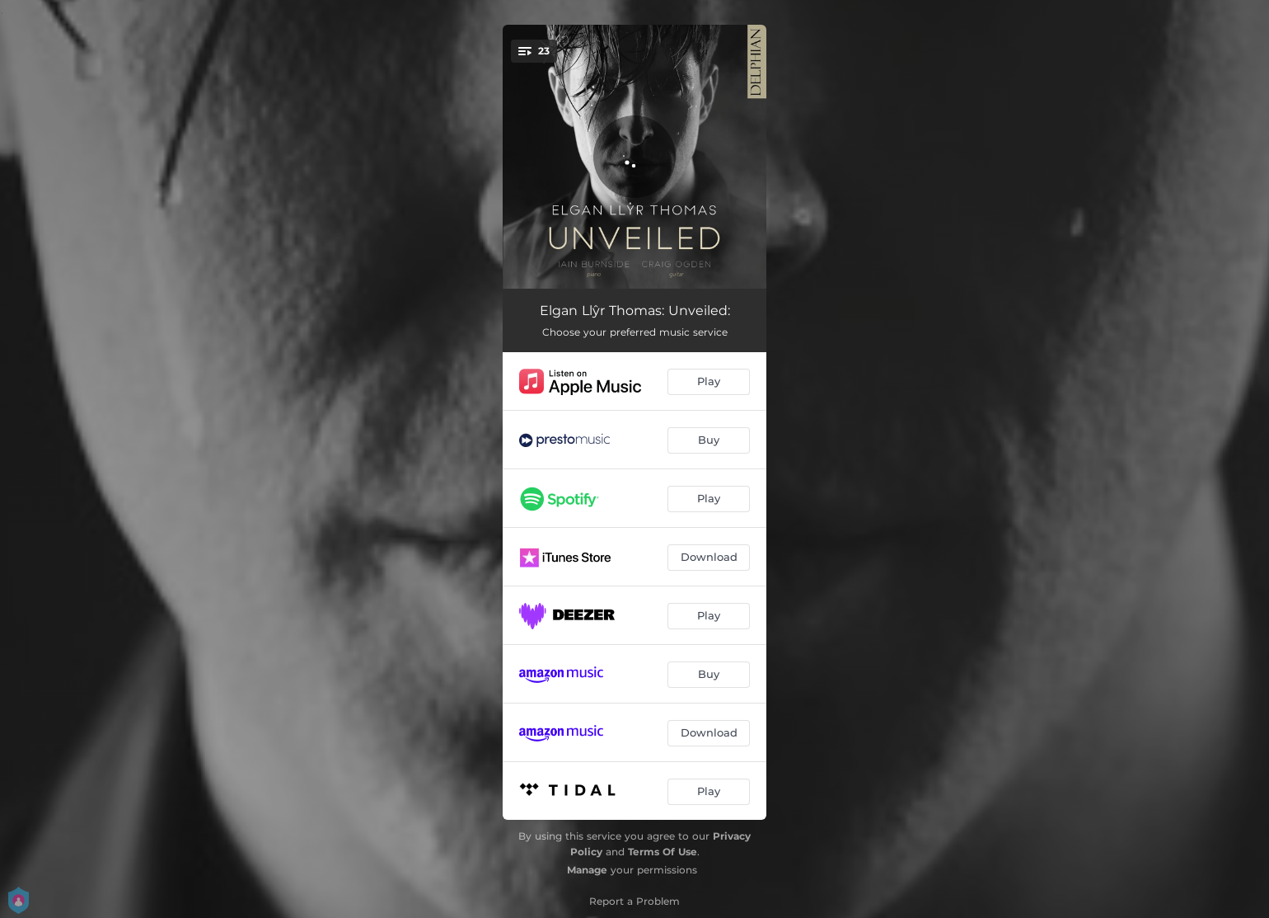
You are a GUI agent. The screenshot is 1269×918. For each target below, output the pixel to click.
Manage (587, 870)
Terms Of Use (662, 851)
